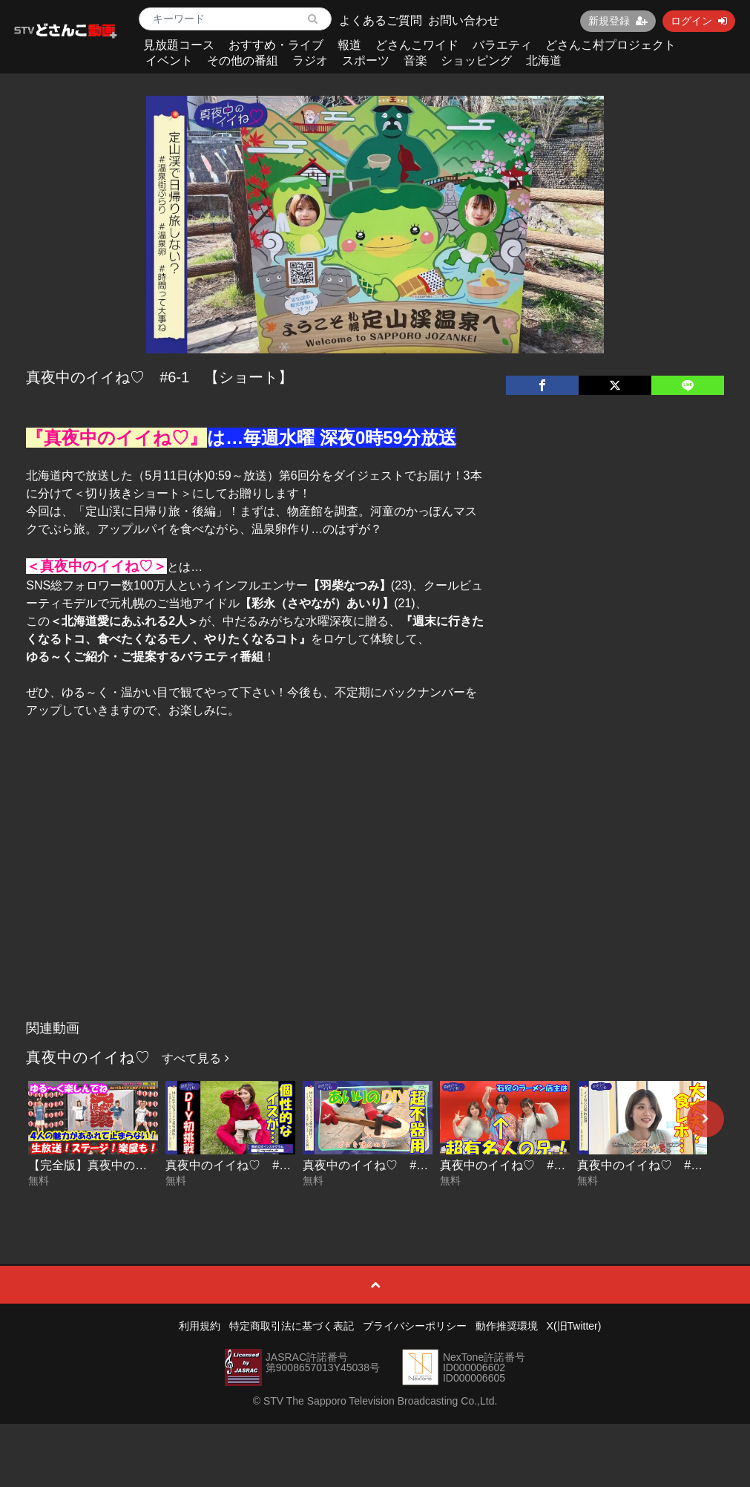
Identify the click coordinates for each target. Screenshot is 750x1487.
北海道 (544, 60)
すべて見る (195, 1058)
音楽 (415, 60)
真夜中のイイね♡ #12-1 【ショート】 (413, 1165)
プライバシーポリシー (415, 1326)
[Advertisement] (375, 902)
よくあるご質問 (380, 20)
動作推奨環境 (507, 1326)
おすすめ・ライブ (275, 45)
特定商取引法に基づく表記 (291, 1326)
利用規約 (199, 1326)
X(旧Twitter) (574, 1326)
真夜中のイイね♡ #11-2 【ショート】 (550, 1165)
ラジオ (310, 60)
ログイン (699, 21)
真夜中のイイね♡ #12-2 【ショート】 (275, 1165)
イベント (169, 60)
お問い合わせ (463, 20)
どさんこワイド (416, 45)
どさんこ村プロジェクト (610, 45)
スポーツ (365, 60)
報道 (349, 45)
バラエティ (502, 45)
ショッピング (476, 60)
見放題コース (178, 45)
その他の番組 (242, 60)
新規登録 (618, 21)
